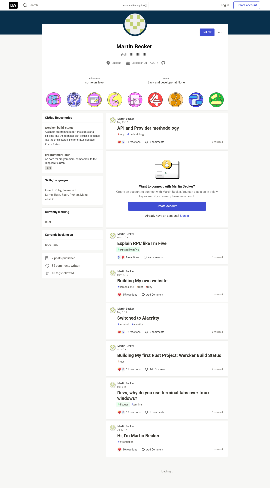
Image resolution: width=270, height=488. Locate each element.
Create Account (167, 206)
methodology (135, 134)
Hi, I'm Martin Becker (138, 435)
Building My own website (142, 280)
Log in (225, 5)
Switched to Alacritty (138, 318)
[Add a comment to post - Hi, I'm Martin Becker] (127, 449)
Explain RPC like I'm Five (141, 243)
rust (140, 287)
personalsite (126, 287)
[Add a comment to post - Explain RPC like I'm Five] (128, 257)
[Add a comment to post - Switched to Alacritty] (129, 332)
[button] (53, 99)
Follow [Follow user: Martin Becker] (207, 32)
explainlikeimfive (128, 250)
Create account (246, 5)
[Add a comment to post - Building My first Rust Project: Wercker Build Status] (129, 369)
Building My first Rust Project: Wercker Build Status (169, 355)
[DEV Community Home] (13, 5)
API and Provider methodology (148, 128)
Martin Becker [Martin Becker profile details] (125, 118)
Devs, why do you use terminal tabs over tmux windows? (163, 395)
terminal (123, 324)
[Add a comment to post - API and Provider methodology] (129, 142)
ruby (121, 134)
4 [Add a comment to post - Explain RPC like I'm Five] (153, 257)
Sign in (184, 216)
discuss (123, 405)
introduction (126, 442)
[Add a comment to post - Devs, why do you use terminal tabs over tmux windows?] (129, 412)
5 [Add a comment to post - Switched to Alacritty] (154, 332)
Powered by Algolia (135, 5)
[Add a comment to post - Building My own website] (127, 294)
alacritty (137, 324)
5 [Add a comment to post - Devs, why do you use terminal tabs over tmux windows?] (154, 412)
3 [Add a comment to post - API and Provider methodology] (154, 142)
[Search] (25, 5)
